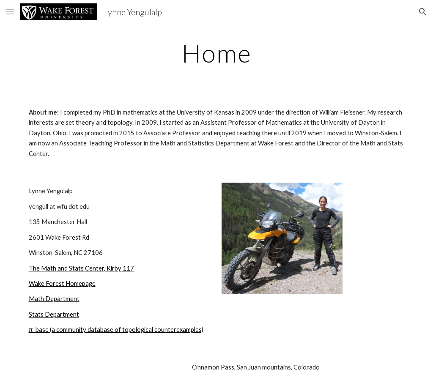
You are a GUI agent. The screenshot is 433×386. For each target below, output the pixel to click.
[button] (10, 11)
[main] (216, 53)
